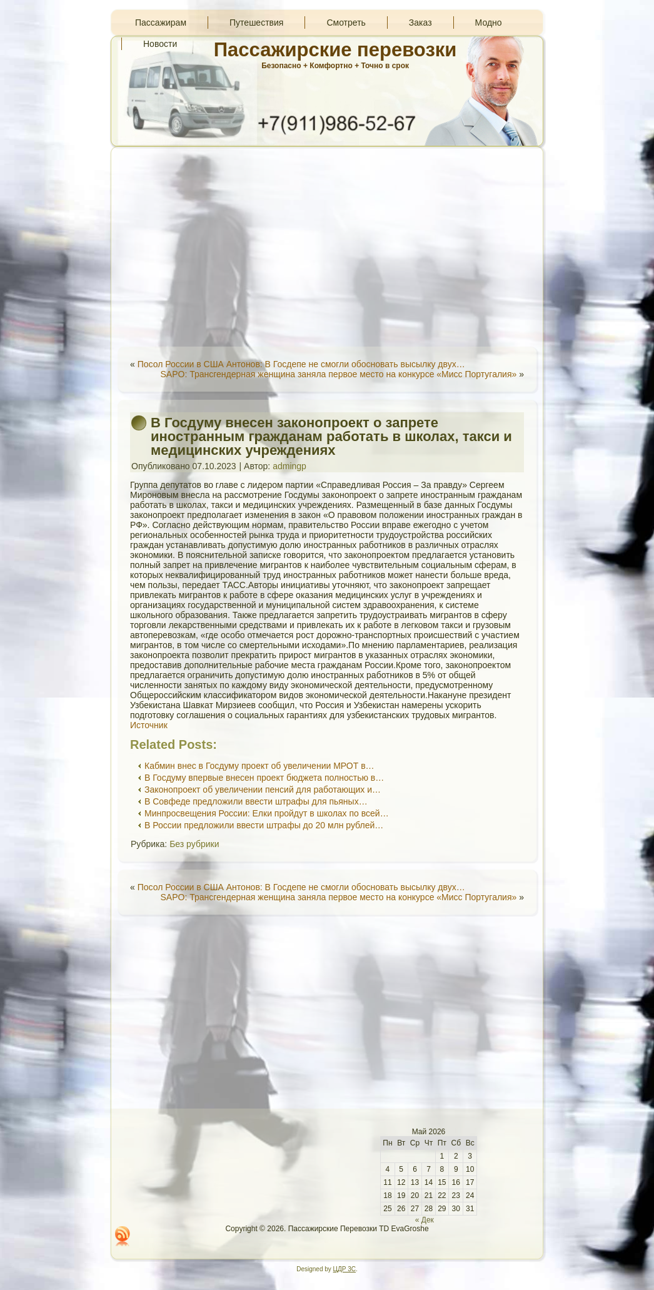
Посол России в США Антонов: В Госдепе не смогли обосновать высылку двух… (301, 364)
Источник (149, 725)
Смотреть (345, 23)
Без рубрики (194, 844)
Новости (160, 44)
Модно (488, 23)
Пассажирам (160, 23)
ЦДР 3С (344, 1269)
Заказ (420, 23)
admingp (289, 466)
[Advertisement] (327, 246)
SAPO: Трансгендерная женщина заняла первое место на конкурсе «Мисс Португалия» (338, 374)
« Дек (424, 1220)
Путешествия (256, 23)
